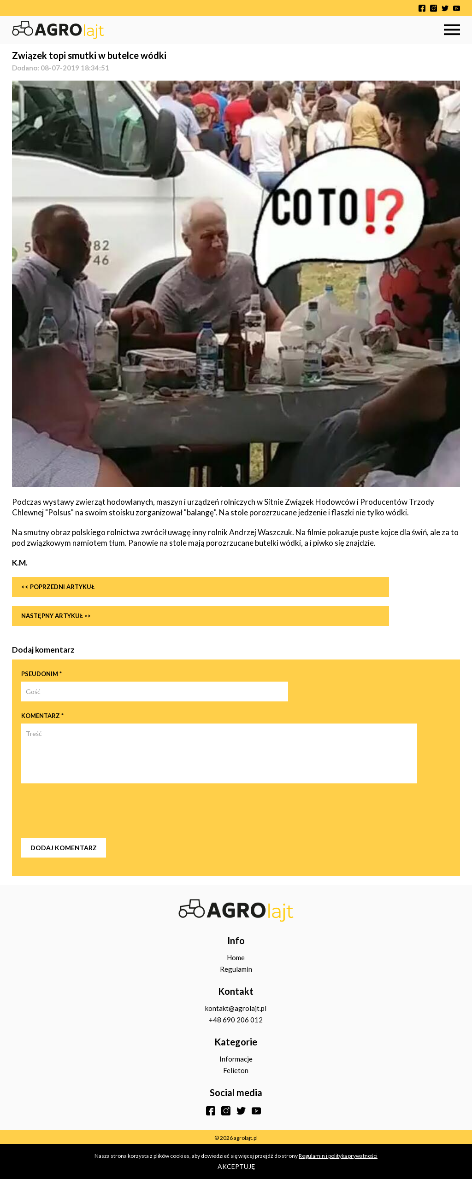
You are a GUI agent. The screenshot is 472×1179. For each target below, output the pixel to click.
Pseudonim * (41, 673)
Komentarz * (42, 715)
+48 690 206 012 (236, 1020)
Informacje (236, 1059)
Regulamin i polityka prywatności (338, 1155)
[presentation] (91, 811)
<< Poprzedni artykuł (57, 586)
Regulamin (236, 969)
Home (236, 957)
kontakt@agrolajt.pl (235, 1008)
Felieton (235, 1070)
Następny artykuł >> (56, 615)
